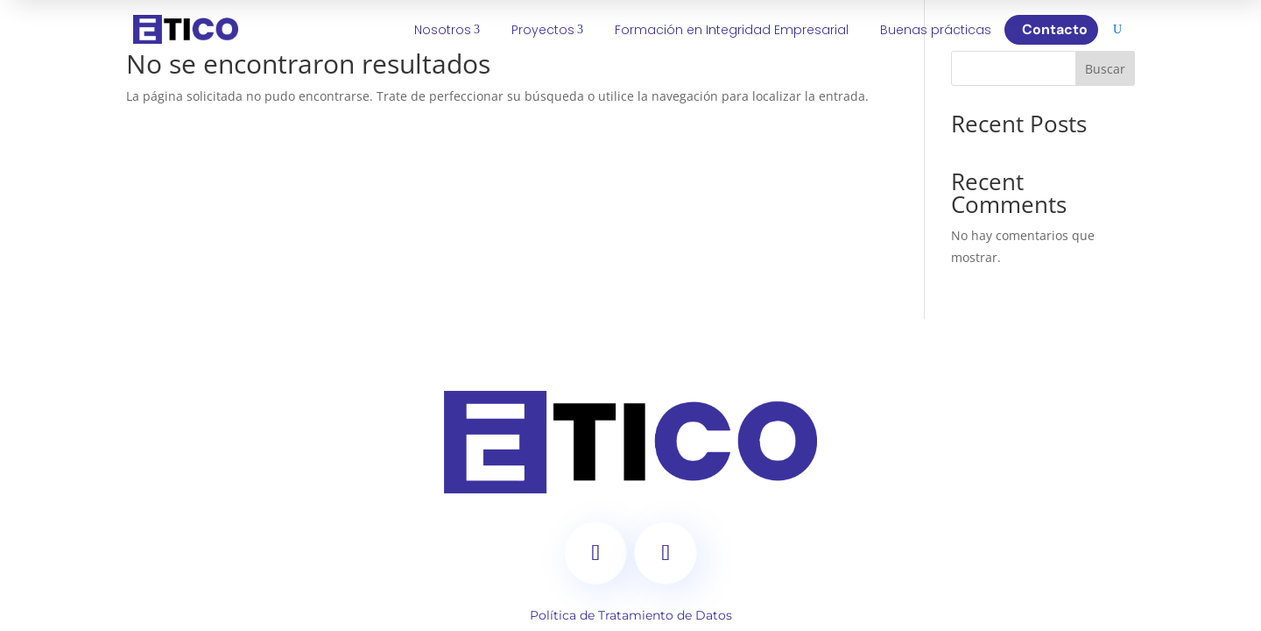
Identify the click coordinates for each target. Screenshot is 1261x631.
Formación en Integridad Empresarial (732, 30)
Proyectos (547, 30)
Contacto (1058, 29)
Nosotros (447, 30)
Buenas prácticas (935, 30)
